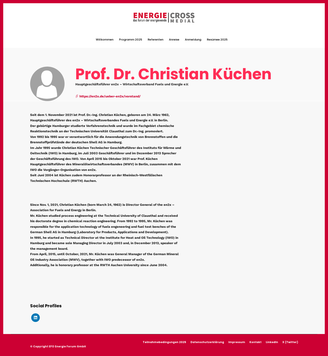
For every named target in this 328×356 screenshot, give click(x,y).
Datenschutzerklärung (207, 342)
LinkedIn (272, 342)
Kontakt (255, 342)
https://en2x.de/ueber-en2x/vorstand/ (108, 96)
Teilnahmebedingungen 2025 (164, 342)
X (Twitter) (290, 342)
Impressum (236, 342)
